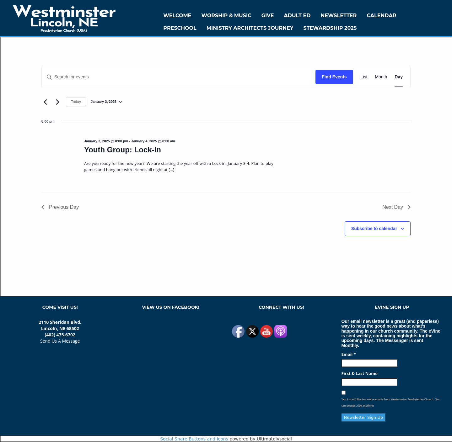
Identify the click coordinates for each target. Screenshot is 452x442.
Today (76, 102)
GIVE (267, 15)
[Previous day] (45, 102)
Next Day (396, 207)
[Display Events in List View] (364, 77)
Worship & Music (226, 15)
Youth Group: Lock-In (122, 149)
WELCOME (177, 15)
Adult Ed (297, 15)
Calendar (381, 15)
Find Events (334, 76)
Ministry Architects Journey (250, 28)
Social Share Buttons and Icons (194, 438)
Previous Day (60, 207)
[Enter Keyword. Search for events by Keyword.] (178, 77)
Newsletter (338, 15)
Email (349, 354)
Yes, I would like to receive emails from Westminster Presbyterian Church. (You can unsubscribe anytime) (391, 402)
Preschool (179, 28)
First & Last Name (360, 373)
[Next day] (57, 102)
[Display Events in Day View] (399, 77)
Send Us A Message (60, 341)
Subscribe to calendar (374, 228)
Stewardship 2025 (330, 28)
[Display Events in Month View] (381, 77)
